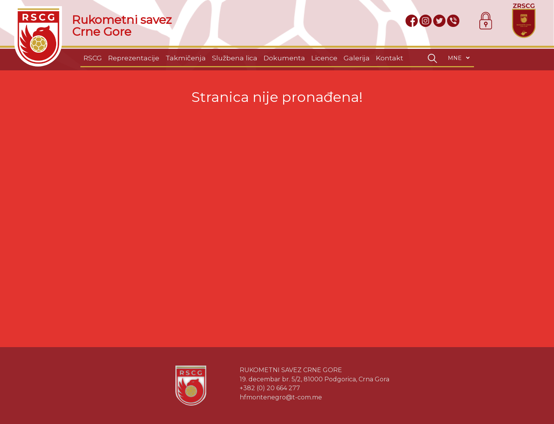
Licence (324, 58)
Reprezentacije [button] (133, 58)
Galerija (357, 58)
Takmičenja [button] (185, 58)
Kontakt (389, 58)
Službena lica (234, 58)
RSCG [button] (92, 58)
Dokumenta (284, 58)
